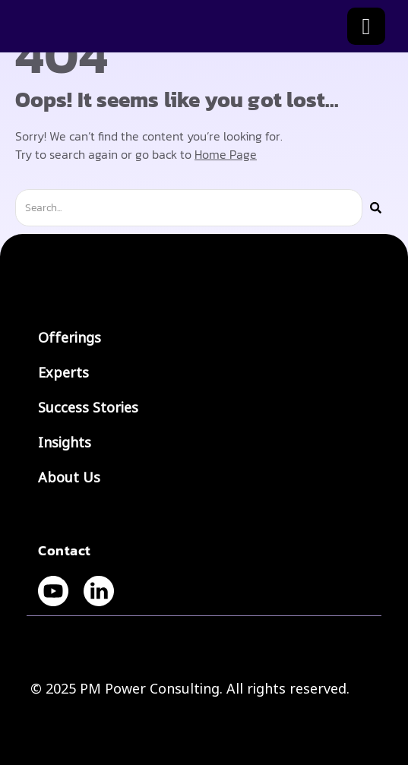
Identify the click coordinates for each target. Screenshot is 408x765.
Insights (68, 443)
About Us (69, 478)
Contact (64, 550)
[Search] (375, 207)
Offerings (69, 338)
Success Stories (88, 408)
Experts (63, 373)
